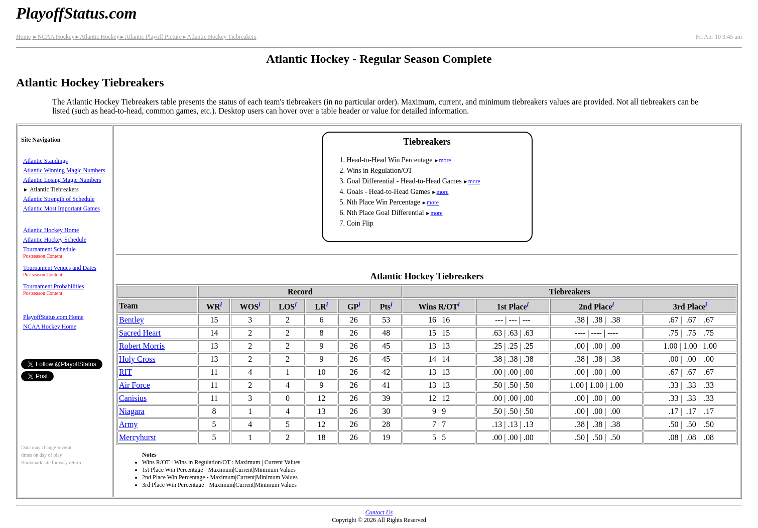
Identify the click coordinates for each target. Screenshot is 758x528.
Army (128, 424)
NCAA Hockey (53, 36)
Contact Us (379, 512)
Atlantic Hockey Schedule (54, 239)
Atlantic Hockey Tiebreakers (219, 36)
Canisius (133, 398)
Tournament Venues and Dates (59, 267)
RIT (125, 372)
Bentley (131, 319)
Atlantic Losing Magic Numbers (62, 179)
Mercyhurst (137, 437)
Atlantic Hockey (96, 36)
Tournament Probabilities (53, 286)
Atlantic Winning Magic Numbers (64, 170)
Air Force (134, 385)
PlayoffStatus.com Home (53, 317)
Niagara (132, 411)
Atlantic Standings (45, 160)
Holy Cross (137, 359)
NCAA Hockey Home (49, 326)
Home (23, 36)
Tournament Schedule (49, 249)
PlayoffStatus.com (76, 13)
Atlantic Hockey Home (51, 230)
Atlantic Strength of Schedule (58, 198)
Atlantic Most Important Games (61, 208)
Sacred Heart (140, 333)
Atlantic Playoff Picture (150, 36)
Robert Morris (142, 346)
